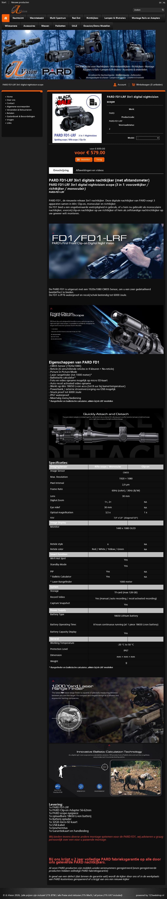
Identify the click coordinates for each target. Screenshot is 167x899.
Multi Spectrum (58, 18)
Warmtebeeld (37, 18)
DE (160, 3)
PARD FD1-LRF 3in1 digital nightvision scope (23, 85)
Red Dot (76, 18)
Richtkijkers (92, 18)
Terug (99, 160)
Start (4, 2)
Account (122, 85)
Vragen (10, 120)
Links (9, 123)
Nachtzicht (18, 18)
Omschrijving (61, 170)
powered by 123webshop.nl (150, 895)
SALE (74, 26)
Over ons (11, 100)
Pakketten (60, 26)
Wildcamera (11, 26)
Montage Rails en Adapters (146, 18)
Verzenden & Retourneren (19, 110)
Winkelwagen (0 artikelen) (149, 85)
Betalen (10, 113)
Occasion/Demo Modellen (96, 26)
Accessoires (29, 26)
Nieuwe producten (20, 2)
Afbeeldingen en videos (90, 170)
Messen (45, 26)
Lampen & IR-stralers (115, 18)
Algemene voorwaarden (18, 107)
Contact (10, 103)
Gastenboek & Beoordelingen (21, 117)
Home (10, 97)
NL (164, 3)
